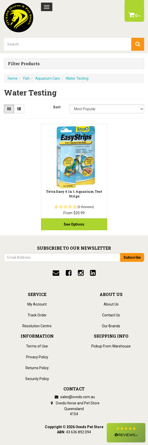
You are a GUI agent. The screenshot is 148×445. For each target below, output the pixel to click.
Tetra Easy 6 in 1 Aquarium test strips (74, 193)
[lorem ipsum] (67, 44)
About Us (111, 304)
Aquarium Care (47, 78)
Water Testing (77, 78)
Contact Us (111, 315)
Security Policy (37, 379)
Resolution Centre (37, 326)
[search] (137, 44)
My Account (37, 304)
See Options (74, 224)
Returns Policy (37, 368)
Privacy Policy (37, 357)
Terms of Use (37, 346)
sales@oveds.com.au (74, 397)
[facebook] (68, 273)
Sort (57, 107)
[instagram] (81, 273)
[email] (56, 273)
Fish (26, 78)
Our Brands (111, 326)
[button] (126, 432)
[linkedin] (93, 273)
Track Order (37, 315)
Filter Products (24, 63)
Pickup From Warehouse (111, 346)
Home (13, 78)
